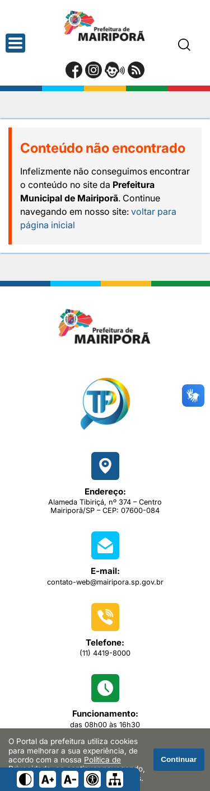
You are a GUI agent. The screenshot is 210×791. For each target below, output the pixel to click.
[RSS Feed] (136, 70)
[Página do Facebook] (74, 70)
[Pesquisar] (184, 45)
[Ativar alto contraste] (25, 779)
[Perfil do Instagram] (93, 70)
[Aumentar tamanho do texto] (47, 779)
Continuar (179, 759)
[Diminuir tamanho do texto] (70, 779)
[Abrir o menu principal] (15, 43)
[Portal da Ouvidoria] (115, 70)
